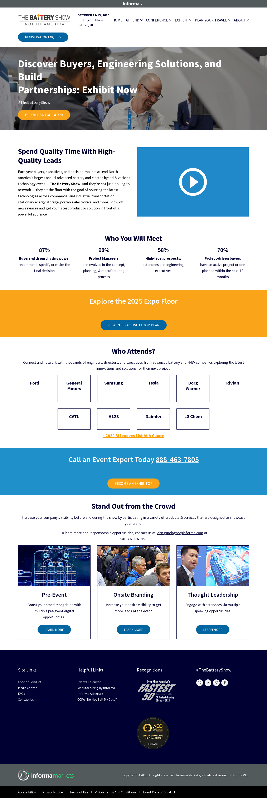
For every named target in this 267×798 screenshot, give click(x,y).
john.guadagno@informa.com (179, 532)
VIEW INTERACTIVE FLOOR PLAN (134, 325)
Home (117, 20)
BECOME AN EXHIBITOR (44, 114)
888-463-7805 (177, 459)
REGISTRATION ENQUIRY (43, 37)
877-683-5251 (136, 539)
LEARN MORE (54, 630)
